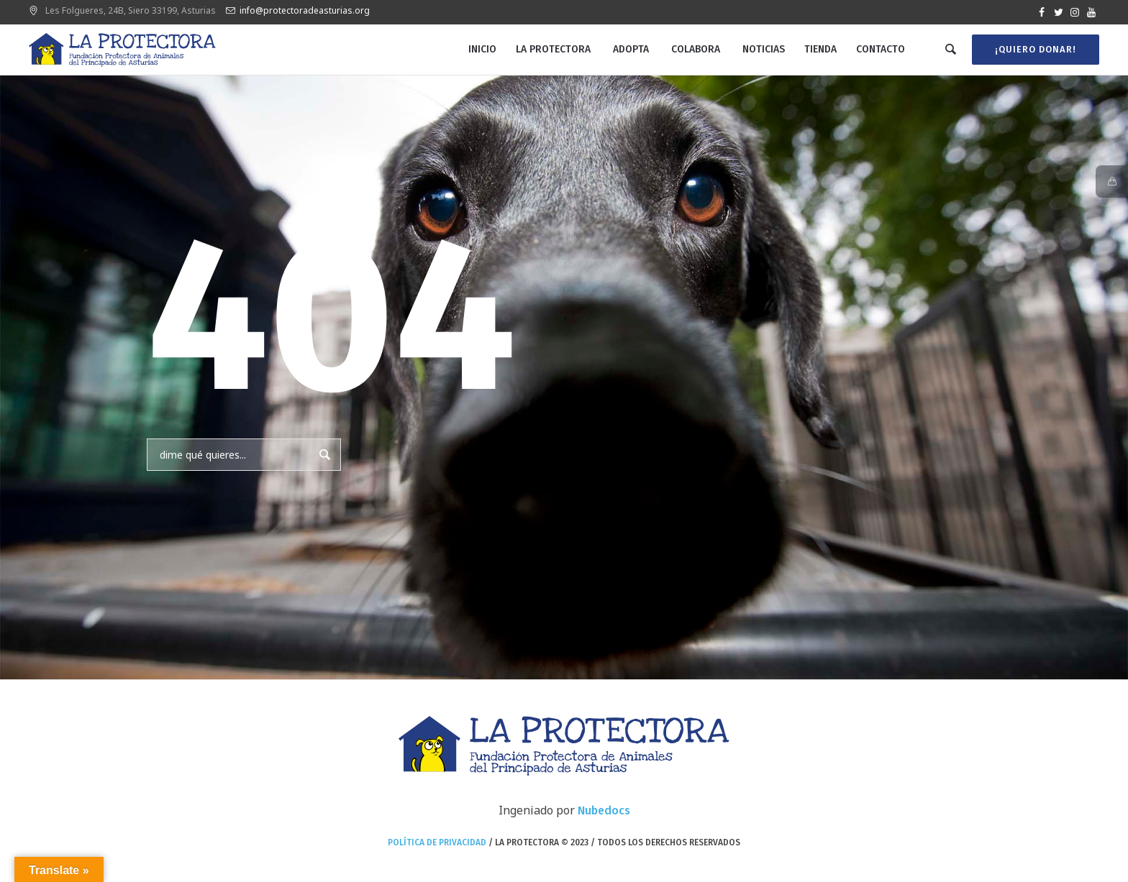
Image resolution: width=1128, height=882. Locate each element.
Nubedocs (604, 810)
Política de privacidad (437, 842)
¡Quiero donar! (1035, 49)
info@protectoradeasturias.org (305, 10)
